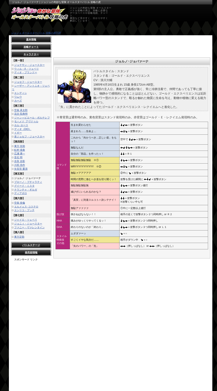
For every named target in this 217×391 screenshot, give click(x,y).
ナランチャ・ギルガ (25, 189)
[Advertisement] (31, 325)
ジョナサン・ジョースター (29, 65)
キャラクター (31, 54)
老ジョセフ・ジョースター (29, 136)
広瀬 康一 (19, 153)
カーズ (18, 100)
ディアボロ (20, 193)
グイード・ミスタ (24, 185)
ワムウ (18, 96)
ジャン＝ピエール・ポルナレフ (32, 117)
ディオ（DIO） (22, 129)
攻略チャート (31, 46)
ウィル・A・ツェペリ (26, 68)
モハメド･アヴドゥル (26, 121)
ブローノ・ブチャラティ (28, 182)
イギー (18, 132)
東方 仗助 (19, 146)
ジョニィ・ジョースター (28, 223)
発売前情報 (31, 252)
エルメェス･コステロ (26, 206)
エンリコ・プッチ (24, 210)
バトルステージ (31, 245)
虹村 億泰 (19, 149)
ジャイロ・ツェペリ (25, 219)
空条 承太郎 (21, 110)
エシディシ (20, 93)
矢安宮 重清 (21, 168)
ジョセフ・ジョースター (28, 81)
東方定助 (19, 236)
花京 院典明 (21, 113)
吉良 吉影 (19, 161)
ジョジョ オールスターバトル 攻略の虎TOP (36, 32)
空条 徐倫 (19, 202)
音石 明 (18, 157)
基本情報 (31, 39)
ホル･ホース (21, 125)
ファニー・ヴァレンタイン (29, 227)
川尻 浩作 (19, 165)
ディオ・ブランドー (25, 72)
